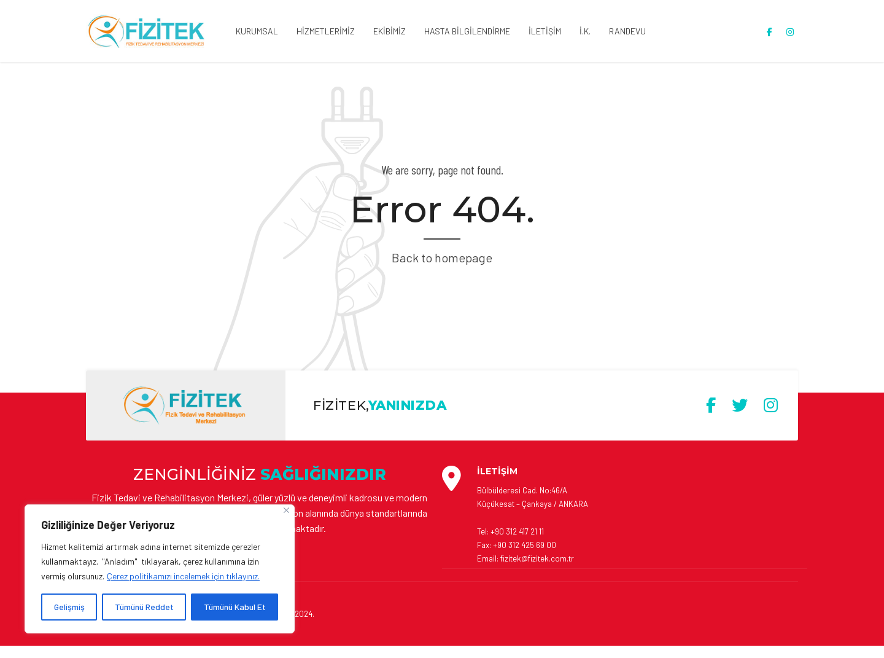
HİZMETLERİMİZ (326, 31)
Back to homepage (442, 257)
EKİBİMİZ (389, 31)
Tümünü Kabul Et (235, 606)
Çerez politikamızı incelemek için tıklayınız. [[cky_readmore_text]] (183, 576)
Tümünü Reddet (144, 606)
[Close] (286, 510)
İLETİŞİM (545, 31)
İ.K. (585, 31)
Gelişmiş (69, 606)
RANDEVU (627, 31)
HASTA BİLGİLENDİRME (467, 31)
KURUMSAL (257, 31)
